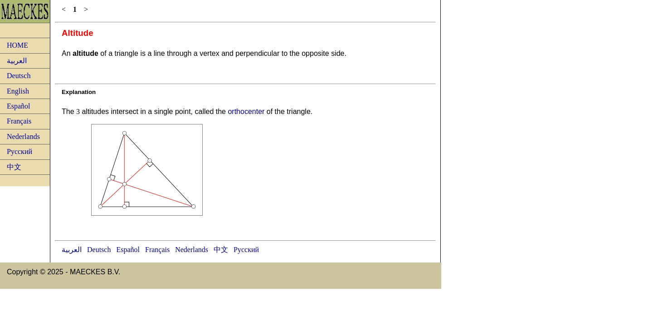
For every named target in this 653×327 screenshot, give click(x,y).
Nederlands (23, 136)
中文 (14, 167)
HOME (17, 45)
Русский (19, 151)
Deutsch (18, 75)
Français (19, 121)
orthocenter (246, 111)
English (18, 91)
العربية (17, 60)
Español (18, 106)
